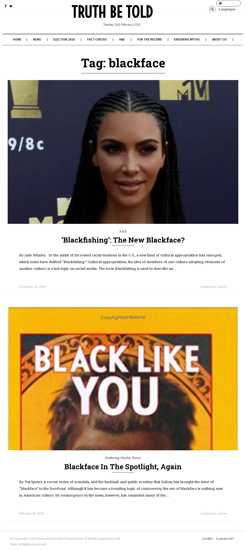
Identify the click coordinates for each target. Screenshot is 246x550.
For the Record (149, 39)
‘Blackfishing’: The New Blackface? (123, 239)
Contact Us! (225, 538)
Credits (207, 538)
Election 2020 (64, 39)
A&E (122, 39)
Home (17, 39)
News (37, 39)
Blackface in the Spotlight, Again (123, 466)
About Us (219, 39)
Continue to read (214, 287)
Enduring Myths (187, 39)
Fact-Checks (97, 39)
